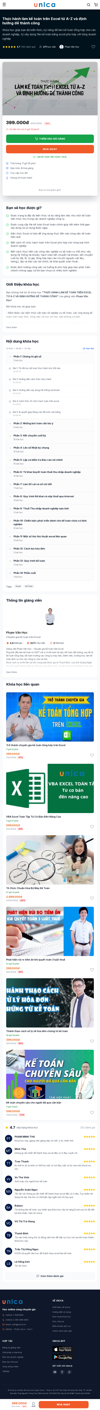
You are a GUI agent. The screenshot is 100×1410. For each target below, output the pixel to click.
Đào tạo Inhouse (10, 1362)
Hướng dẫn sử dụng (61, 1312)
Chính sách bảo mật (62, 1331)
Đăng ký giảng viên (11, 1347)
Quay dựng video (10, 1366)
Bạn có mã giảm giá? (50, 190)
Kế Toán (28, 586)
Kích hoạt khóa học (61, 1316)
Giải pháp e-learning (12, 1352)
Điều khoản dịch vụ (61, 1326)
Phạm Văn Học (72, 47)
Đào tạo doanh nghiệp (12, 1357)
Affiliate (5, 1371)
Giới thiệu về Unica (61, 1307)
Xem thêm (11, 327)
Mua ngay (50, 149)
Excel (18, 586)
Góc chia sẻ (58, 1321)
